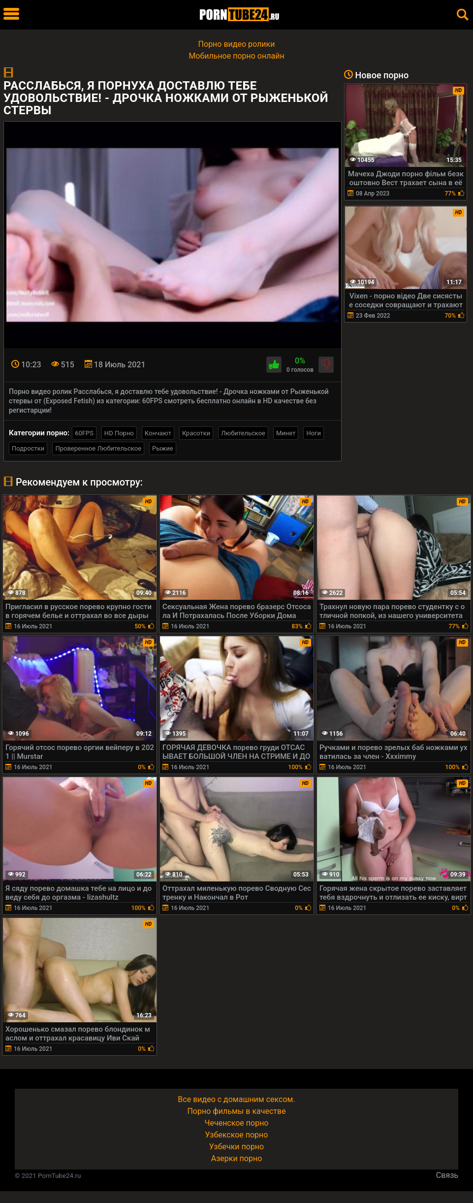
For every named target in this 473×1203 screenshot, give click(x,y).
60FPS (84, 433)
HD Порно (119, 433)
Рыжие (162, 448)
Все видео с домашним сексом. (236, 1099)
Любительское (243, 433)
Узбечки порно (236, 1146)
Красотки (196, 433)
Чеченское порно (237, 1123)
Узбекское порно (236, 1134)
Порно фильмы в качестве (236, 1111)
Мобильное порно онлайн (236, 56)
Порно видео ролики (236, 44)
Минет (285, 433)
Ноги (313, 433)
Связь (447, 1175)
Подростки (28, 448)
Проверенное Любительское (98, 448)
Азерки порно (236, 1158)
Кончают (158, 433)
